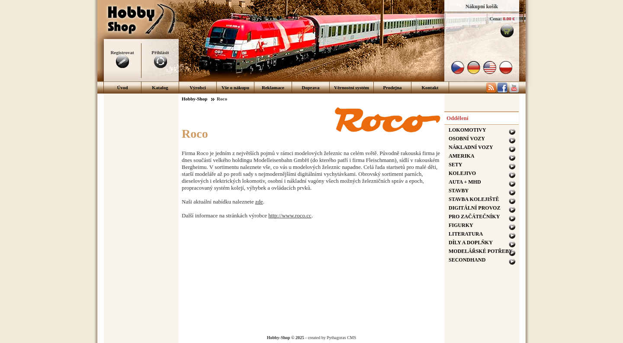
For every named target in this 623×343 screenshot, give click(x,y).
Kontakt (429, 87)
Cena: (496, 18)
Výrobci (197, 87)
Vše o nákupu (235, 87)
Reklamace (273, 87)
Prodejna (392, 87)
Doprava (311, 87)
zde (259, 201)
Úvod (122, 87)
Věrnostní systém (351, 87)
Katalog (160, 87)
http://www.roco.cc (290, 215)
